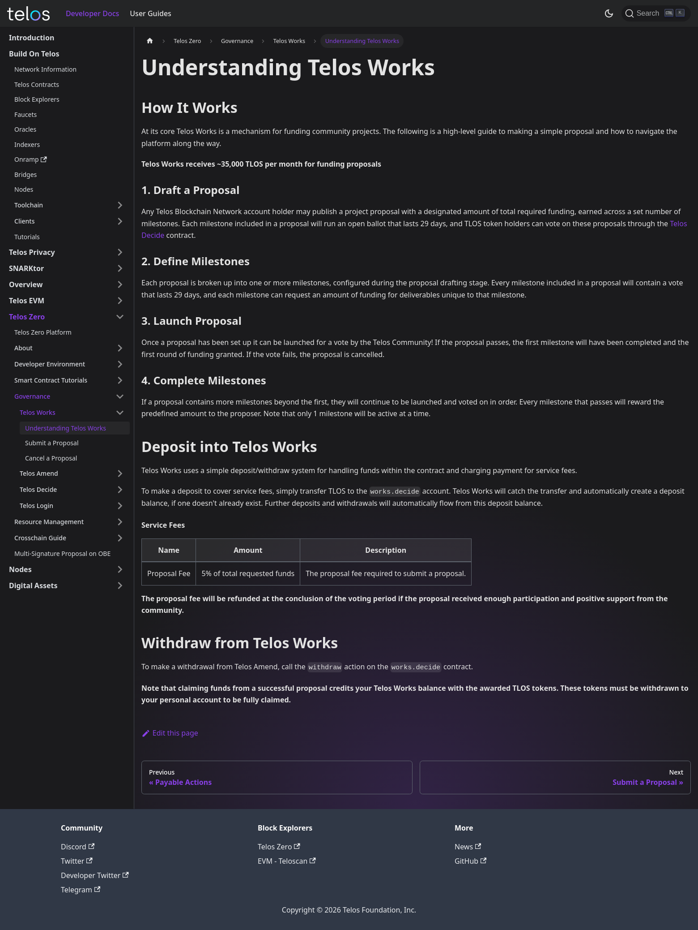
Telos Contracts (36, 84)
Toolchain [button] (28, 205)
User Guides (150, 13)
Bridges (25, 174)
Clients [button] (24, 221)
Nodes (23, 189)
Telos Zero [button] (27, 317)
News (468, 847)
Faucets (25, 114)
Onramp (30, 159)
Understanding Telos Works (65, 428)
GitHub (470, 861)
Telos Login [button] (36, 505)
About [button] (23, 348)
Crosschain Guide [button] (40, 538)
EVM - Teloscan (287, 861)
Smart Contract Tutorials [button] (50, 380)
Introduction (31, 38)
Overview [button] (26, 284)
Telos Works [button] (37, 412)
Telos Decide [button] (38, 489)
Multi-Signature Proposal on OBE (62, 553)
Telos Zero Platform (43, 332)
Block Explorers (37, 99)
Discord (77, 847)
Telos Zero (279, 847)
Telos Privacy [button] (32, 252)
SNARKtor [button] (26, 268)
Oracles (25, 129)
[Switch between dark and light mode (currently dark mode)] (609, 13)
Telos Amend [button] (39, 473)
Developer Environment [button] (49, 364)
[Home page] (149, 41)
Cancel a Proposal (51, 458)
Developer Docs (92, 13)
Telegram (80, 890)
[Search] (656, 13)
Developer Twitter (95, 875)
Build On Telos (34, 54)
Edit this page (169, 733)
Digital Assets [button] (33, 585)
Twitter (77, 861)
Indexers (27, 144)
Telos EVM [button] (26, 301)
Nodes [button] (20, 569)
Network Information (45, 69)
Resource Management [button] (49, 521)
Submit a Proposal (52, 443)
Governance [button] (32, 396)
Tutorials (27, 236)
